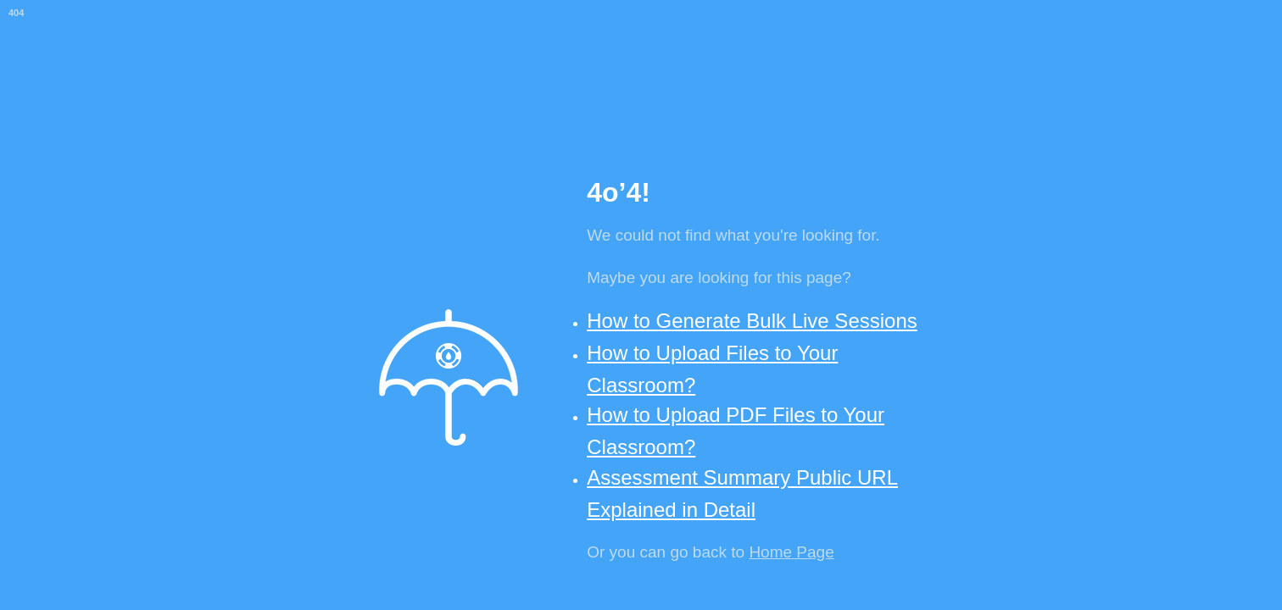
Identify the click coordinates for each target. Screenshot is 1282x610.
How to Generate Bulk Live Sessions (752, 320)
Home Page (791, 552)
